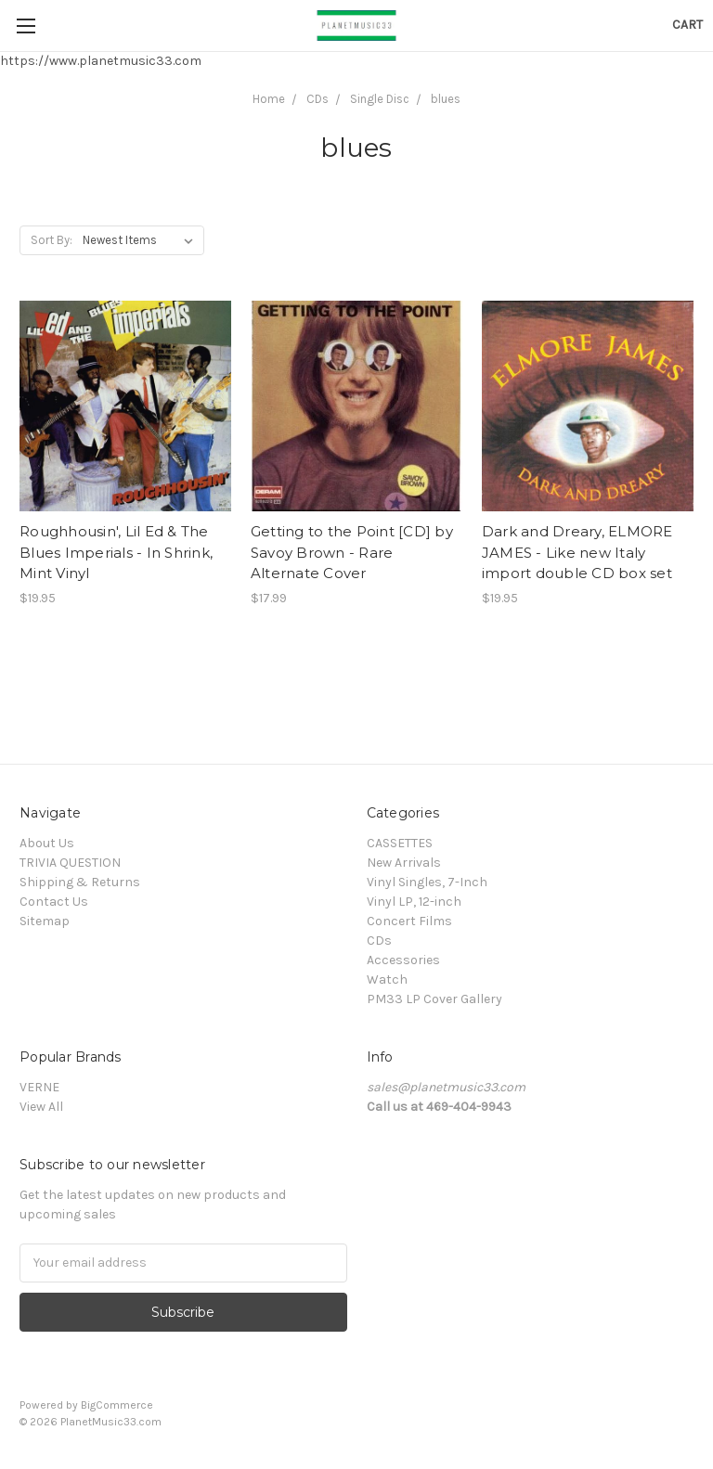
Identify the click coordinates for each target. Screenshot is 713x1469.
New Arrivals (404, 862)
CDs (317, 99)
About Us (46, 843)
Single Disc (379, 99)
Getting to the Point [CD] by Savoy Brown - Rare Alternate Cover (352, 552)
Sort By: (51, 240)
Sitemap (44, 921)
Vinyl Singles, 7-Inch (427, 882)
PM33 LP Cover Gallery (434, 999)
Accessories (403, 960)
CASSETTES (400, 843)
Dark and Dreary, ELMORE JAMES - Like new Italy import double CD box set (577, 552)
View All (41, 1107)
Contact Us (53, 901)
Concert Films (409, 921)
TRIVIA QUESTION (70, 862)
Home (269, 99)
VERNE (39, 1087)
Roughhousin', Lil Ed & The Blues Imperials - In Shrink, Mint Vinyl (116, 552)
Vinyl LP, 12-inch (414, 901)
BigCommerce (117, 1404)
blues (445, 99)
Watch (387, 979)
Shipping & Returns (79, 882)
